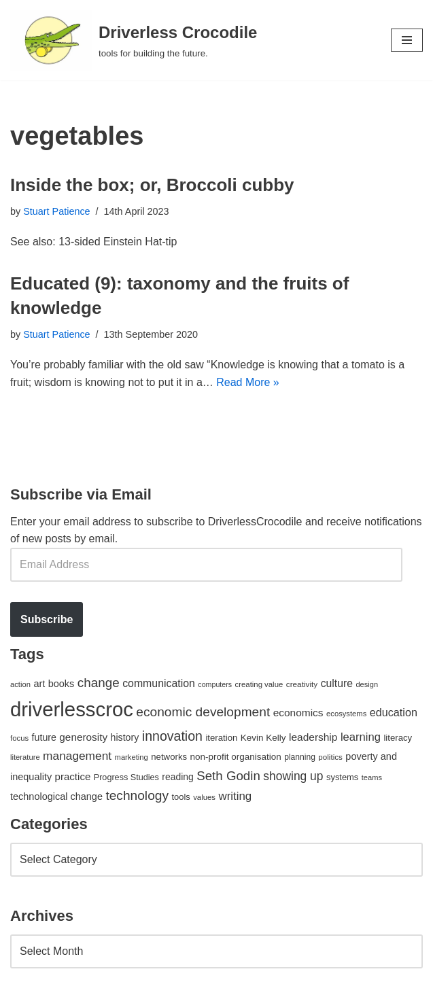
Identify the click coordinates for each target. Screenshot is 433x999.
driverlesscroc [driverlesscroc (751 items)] (71, 709)
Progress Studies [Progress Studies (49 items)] (126, 777)
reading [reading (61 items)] (177, 776)
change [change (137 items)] (98, 683)
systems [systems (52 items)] (342, 777)
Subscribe (46, 619)
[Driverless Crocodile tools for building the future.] (133, 40)
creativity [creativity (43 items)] (301, 684)
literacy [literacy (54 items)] (397, 738)
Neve (22, 985)
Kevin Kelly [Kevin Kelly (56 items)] (263, 738)
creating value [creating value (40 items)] (259, 684)
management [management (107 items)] (77, 756)
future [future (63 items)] (44, 737)
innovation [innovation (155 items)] (172, 736)
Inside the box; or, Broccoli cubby (152, 185)
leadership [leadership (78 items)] (313, 737)
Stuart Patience (56, 211)
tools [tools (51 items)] (180, 797)
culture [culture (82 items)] (337, 683)
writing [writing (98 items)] (235, 796)
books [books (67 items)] (61, 683)
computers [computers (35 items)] (215, 684)
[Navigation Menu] (407, 40)
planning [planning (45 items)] (299, 757)
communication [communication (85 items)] (158, 683)
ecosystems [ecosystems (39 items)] (346, 713)
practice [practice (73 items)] (73, 776)
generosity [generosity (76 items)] (83, 737)
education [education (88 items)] (393, 712)
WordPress (131, 985)
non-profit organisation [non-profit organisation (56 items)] (235, 757)
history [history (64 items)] (125, 737)
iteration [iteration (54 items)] (221, 738)
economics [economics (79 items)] (298, 712)
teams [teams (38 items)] (372, 777)
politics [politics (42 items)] (330, 756)
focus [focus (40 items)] (19, 738)
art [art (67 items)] (39, 683)
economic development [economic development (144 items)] (203, 712)
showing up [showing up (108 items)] (293, 776)
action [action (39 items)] (20, 684)
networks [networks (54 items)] (169, 757)
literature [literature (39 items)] (25, 757)
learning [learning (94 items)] (361, 737)
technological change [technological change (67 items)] (56, 796)
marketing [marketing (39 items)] (131, 757)
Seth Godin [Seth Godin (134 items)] (228, 776)
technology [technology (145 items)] (137, 795)
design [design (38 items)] (367, 684)
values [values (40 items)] (204, 797)
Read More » (247, 382)
